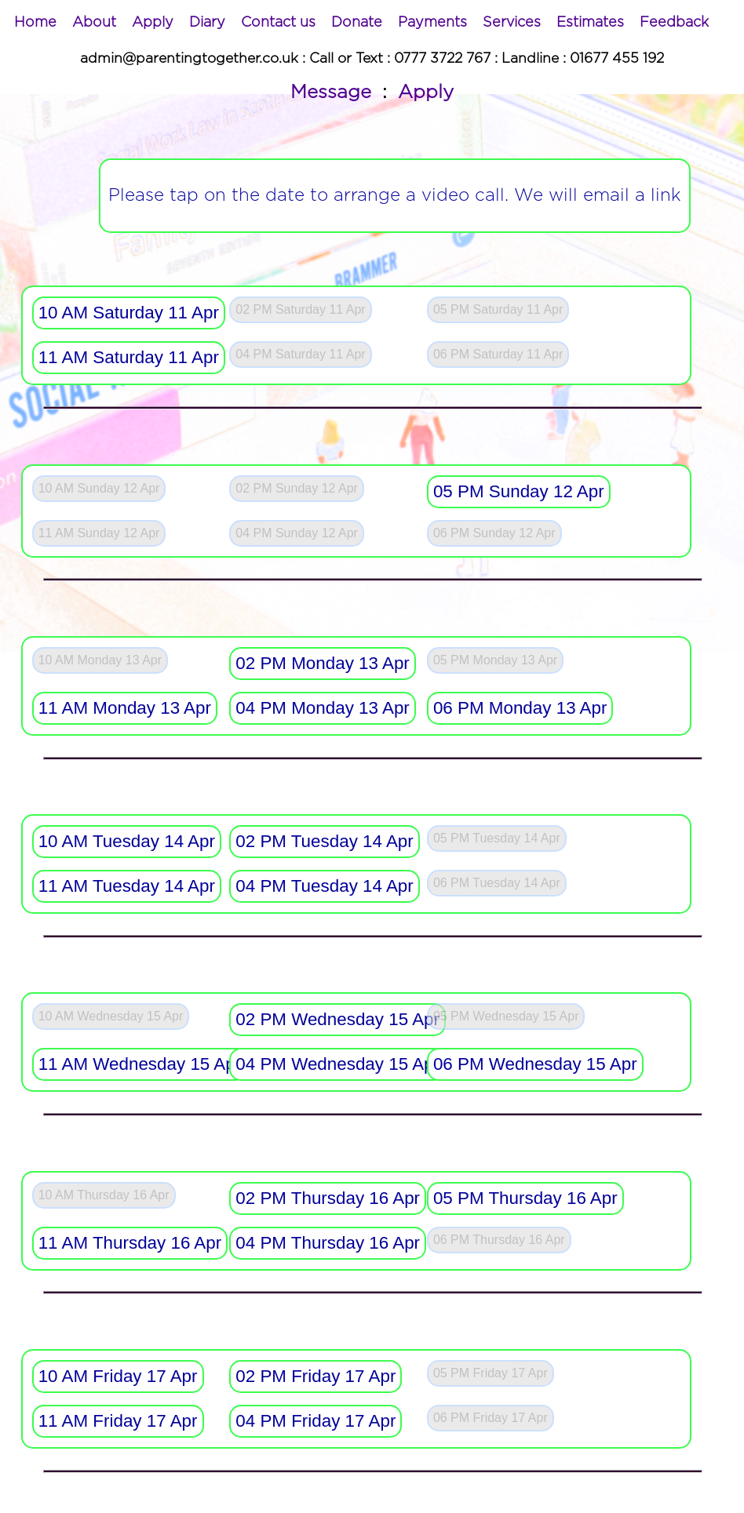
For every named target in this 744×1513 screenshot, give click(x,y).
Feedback (674, 23)
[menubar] (361, 22)
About (94, 23)
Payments (432, 23)
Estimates (590, 23)
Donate (356, 23)
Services (512, 23)
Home (35, 23)
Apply (152, 23)
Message (330, 92)
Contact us (278, 23)
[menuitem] (35, 22)
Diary (207, 23)
